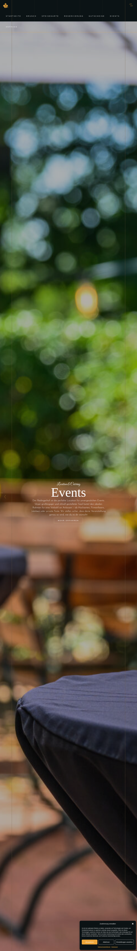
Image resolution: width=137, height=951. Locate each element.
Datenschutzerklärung (104, 947)
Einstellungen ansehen (124, 942)
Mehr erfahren (68, 520)
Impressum (114, 947)
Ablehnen (106, 942)
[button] (133, 924)
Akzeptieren (89, 942)
